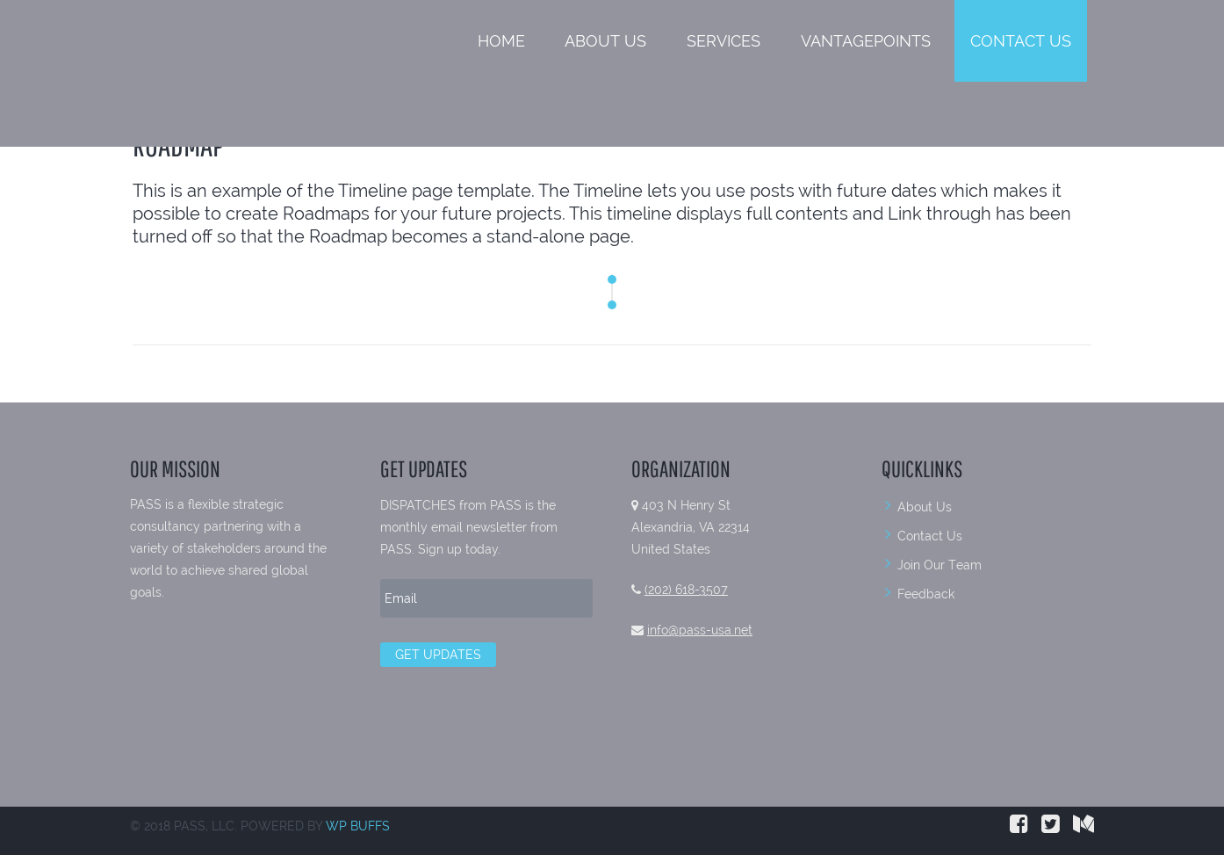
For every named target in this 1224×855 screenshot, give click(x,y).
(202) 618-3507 (686, 590)
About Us (605, 41)
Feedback (925, 594)
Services (723, 41)
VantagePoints (866, 41)
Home (501, 41)
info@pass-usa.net (699, 630)
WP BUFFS (358, 826)
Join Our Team (939, 565)
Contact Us (1020, 41)
